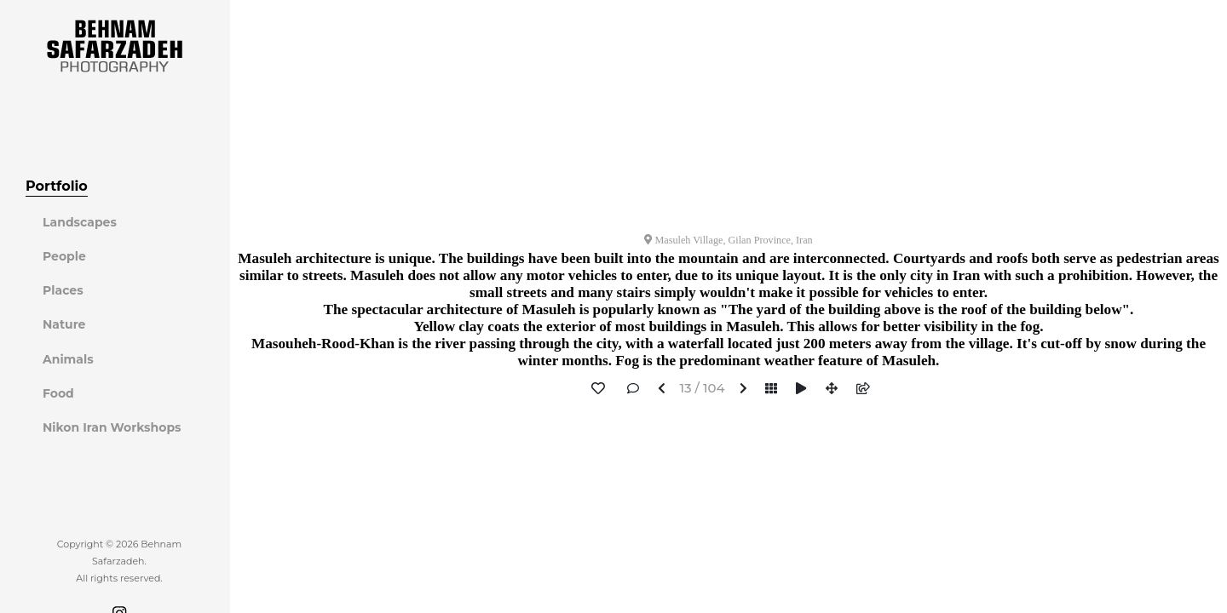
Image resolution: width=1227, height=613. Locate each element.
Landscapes (80, 222)
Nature (64, 324)
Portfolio (57, 186)
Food (58, 393)
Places (63, 290)
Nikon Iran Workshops (112, 427)
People (64, 256)
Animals (68, 359)
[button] (661, 389)
